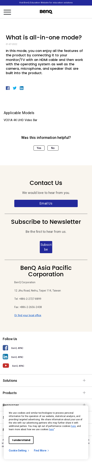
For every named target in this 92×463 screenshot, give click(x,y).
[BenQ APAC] (46, 347)
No (53, 148)
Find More (41, 450)
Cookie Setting (19, 450)
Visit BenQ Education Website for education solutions (46, 2)
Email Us (46, 203)
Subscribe (46, 247)
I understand (21, 440)
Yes (39, 148)
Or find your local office (27, 315)
